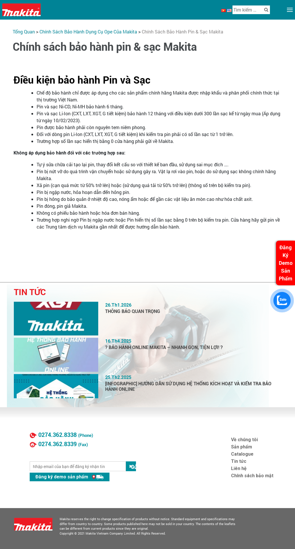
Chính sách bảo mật (252, 475)
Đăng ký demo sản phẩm (69, 477)
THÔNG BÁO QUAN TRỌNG (132, 311)
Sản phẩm (241, 447)
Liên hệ (239, 468)
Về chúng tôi (244, 439)
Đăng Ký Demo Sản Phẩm (286, 263)
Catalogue (242, 454)
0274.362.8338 (57, 434)
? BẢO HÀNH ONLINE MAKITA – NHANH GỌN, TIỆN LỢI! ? (164, 347)
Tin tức (238, 461)
